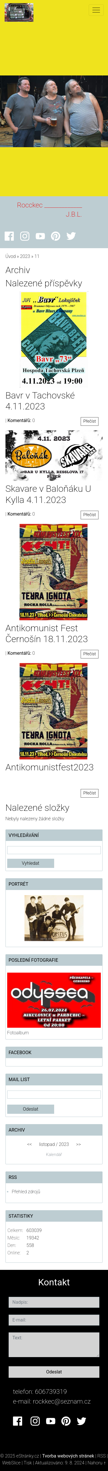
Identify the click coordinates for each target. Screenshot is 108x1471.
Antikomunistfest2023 (49, 767)
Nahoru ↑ (97, 1463)
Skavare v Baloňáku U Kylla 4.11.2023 (48, 494)
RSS (101, 1456)
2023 (25, 256)
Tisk (28, 1463)
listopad (47, 1144)
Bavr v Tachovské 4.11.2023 (40, 401)
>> (78, 1144)
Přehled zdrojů (26, 1191)
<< (29, 1144)
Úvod (10, 256)
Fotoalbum (18, 1032)
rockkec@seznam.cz (62, 1401)
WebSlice (11, 1463)
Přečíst (89, 421)
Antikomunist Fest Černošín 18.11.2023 (46, 633)
